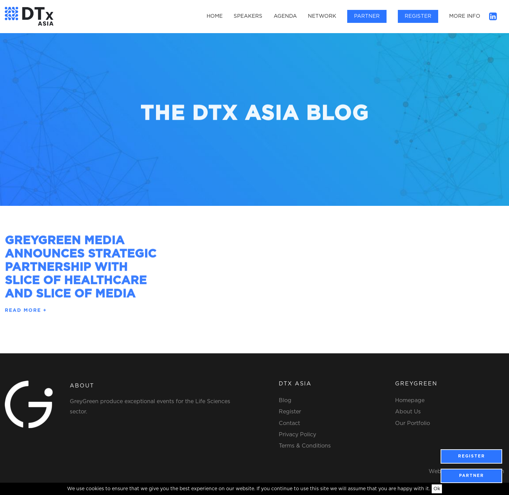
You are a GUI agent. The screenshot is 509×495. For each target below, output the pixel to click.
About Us (408, 411)
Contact (289, 423)
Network (322, 16)
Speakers (248, 16)
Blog (285, 400)
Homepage (410, 400)
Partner (367, 16)
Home (215, 16)
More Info (464, 16)
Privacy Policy (297, 434)
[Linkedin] (492, 15)
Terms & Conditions (305, 446)
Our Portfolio (412, 423)
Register (418, 16)
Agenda (285, 16)
